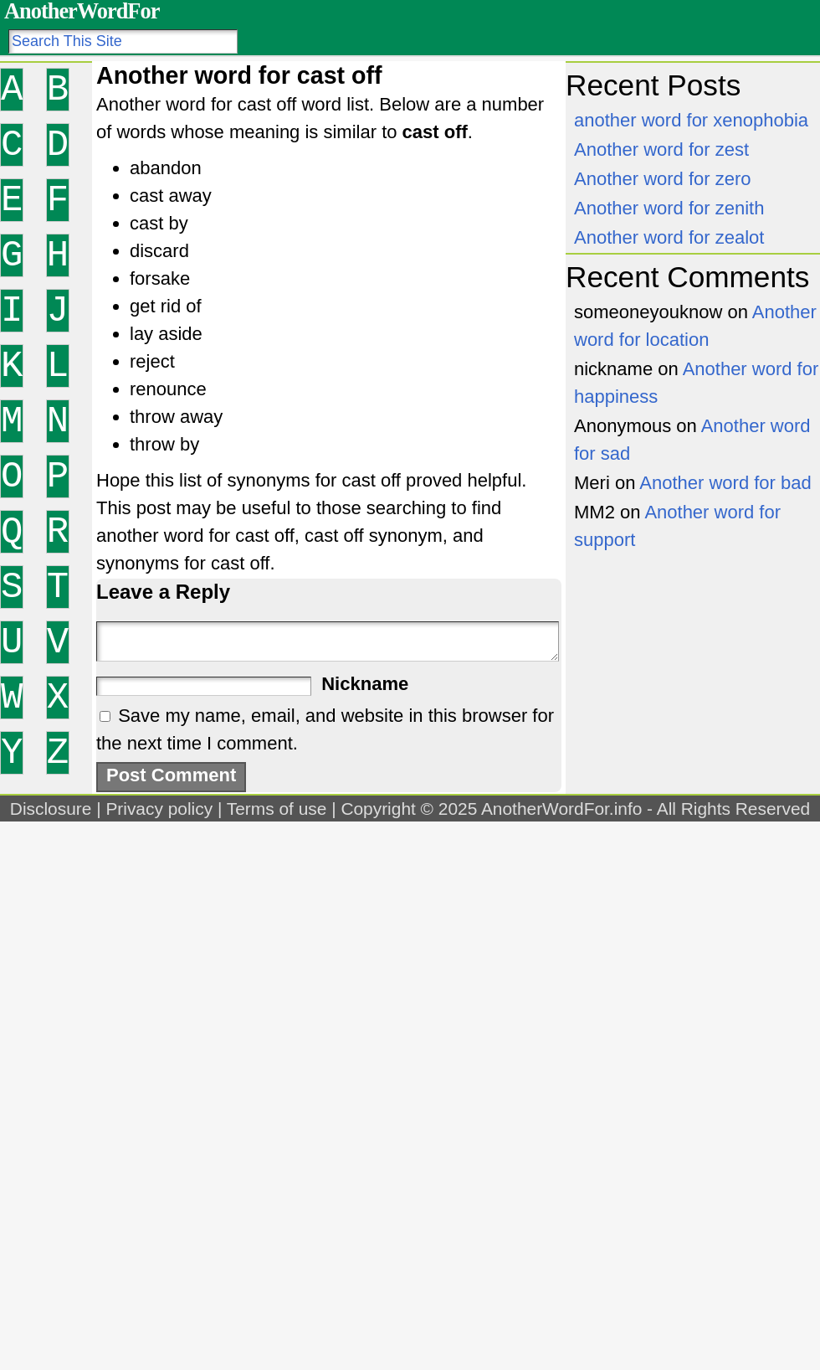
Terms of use (277, 808)
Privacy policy (159, 808)
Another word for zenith (669, 208)
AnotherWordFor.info (561, 808)
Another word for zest (661, 149)
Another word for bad (725, 482)
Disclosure (51, 808)
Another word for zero (662, 178)
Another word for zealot (669, 237)
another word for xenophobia (691, 120)
